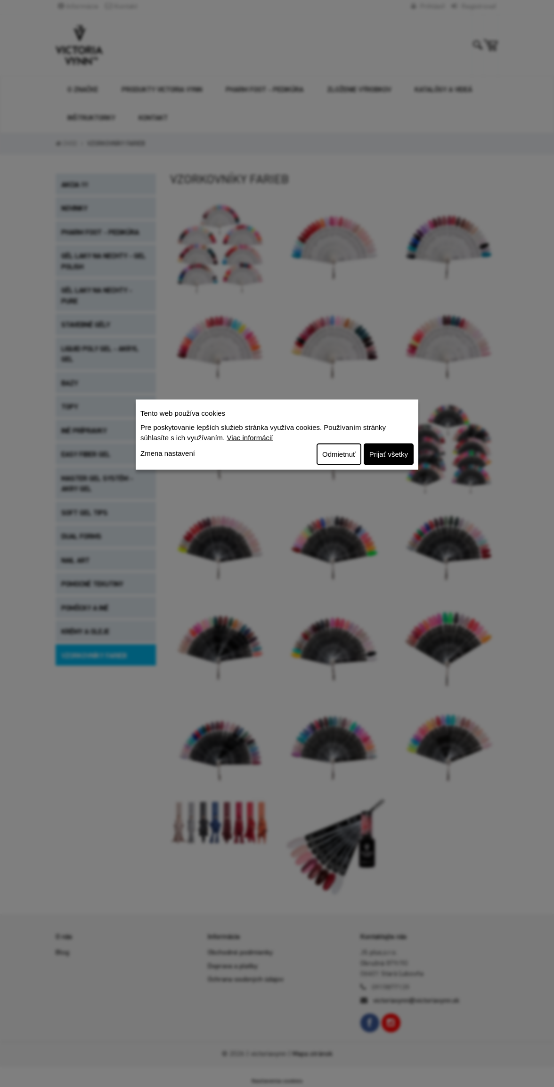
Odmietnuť (339, 454)
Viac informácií (250, 438)
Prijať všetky (388, 454)
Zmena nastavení (167, 453)
